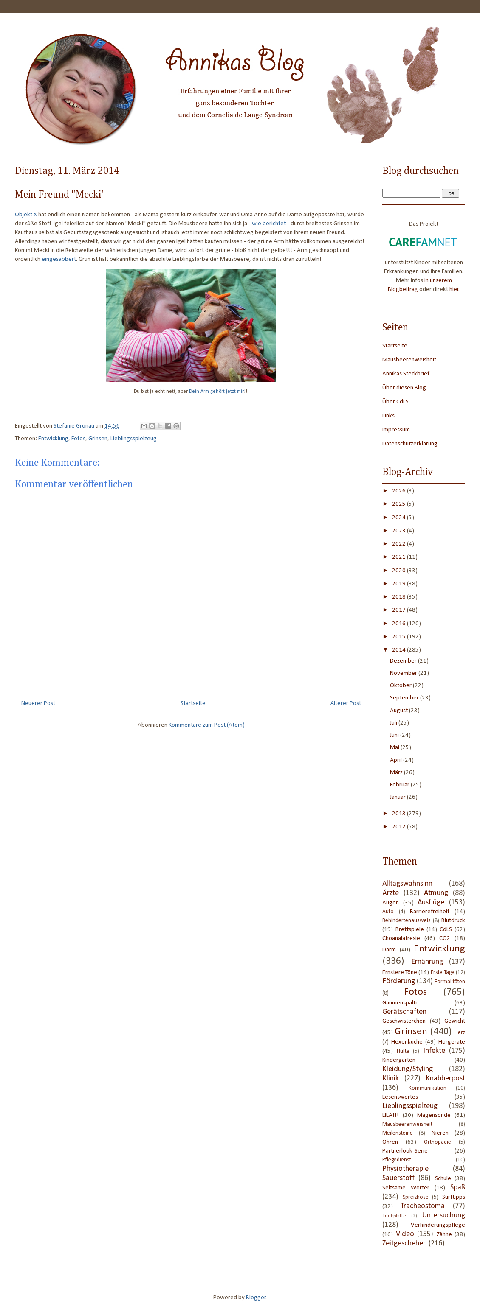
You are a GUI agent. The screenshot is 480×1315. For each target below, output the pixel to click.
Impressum (396, 430)
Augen (390, 903)
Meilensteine (397, 1133)
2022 (399, 544)
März (397, 772)
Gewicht (454, 1021)
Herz (460, 1032)
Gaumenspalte (400, 1003)
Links (388, 416)
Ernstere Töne (399, 972)
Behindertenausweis (406, 920)
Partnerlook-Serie (405, 1151)
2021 (399, 557)
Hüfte (403, 1051)
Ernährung (427, 962)
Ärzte (390, 893)
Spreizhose (416, 1197)
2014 (399, 650)
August (399, 711)
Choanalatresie (401, 938)
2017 (399, 610)
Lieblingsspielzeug (133, 439)
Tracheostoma (423, 1206)
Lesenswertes (400, 1097)
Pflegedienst (396, 1160)
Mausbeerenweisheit (409, 360)
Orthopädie (437, 1142)
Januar (398, 797)
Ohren (390, 1142)
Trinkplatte (394, 1216)
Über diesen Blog (404, 388)
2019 (399, 584)
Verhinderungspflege (438, 1225)
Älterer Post (345, 703)
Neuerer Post (38, 703)
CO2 (444, 938)
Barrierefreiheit (429, 912)
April (396, 760)
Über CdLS (395, 402)
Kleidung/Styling (407, 1069)
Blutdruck (453, 921)
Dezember (404, 661)
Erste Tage (443, 972)
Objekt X (26, 215)
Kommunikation (427, 1088)
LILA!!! (390, 1115)
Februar (400, 785)
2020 (399, 571)
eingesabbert (59, 259)
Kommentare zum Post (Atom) (207, 725)
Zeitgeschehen (404, 1243)
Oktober (401, 686)
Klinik (390, 1078)
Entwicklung (53, 439)
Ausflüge (431, 902)
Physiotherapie (405, 1169)
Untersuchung (443, 1215)
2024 (399, 518)
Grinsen (97, 439)
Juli (394, 723)
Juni (395, 735)
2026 (399, 491)
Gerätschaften (404, 1012)
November (404, 673)
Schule (443, 1178)
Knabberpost (445, 1078)
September (405, 698)
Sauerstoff (398, 1178)
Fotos (78, 439)
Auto (388, 912)
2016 (399, 624)
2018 (399, 597)
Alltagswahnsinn (407, 884)
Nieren (440, 1133)
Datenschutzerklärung (410, 444)
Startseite (193, 703)
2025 (399, 504)
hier (454, 289)
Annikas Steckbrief (405, 374)
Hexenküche (407, 1042)
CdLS (446, 929)
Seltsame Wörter (405, 1188)
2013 (399, 814)
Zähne (444, 1234)
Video (405, 1234)
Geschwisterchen (404, 1021)
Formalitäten (450, 982)
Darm (389, 950)
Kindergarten (398, 1060)
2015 (399, 637)
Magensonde (434, 1115)
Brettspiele (409, 929)
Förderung (398, 981)
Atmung (436, 893)
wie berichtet (269, 224)
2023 (399, 531)
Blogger (256, 1298)
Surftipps (453, 1197)
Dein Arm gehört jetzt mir (216, 391)
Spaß (457, 1188)
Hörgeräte (451, 1042)
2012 (399, 827)
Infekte (434, 1051)
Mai (395, 747)
